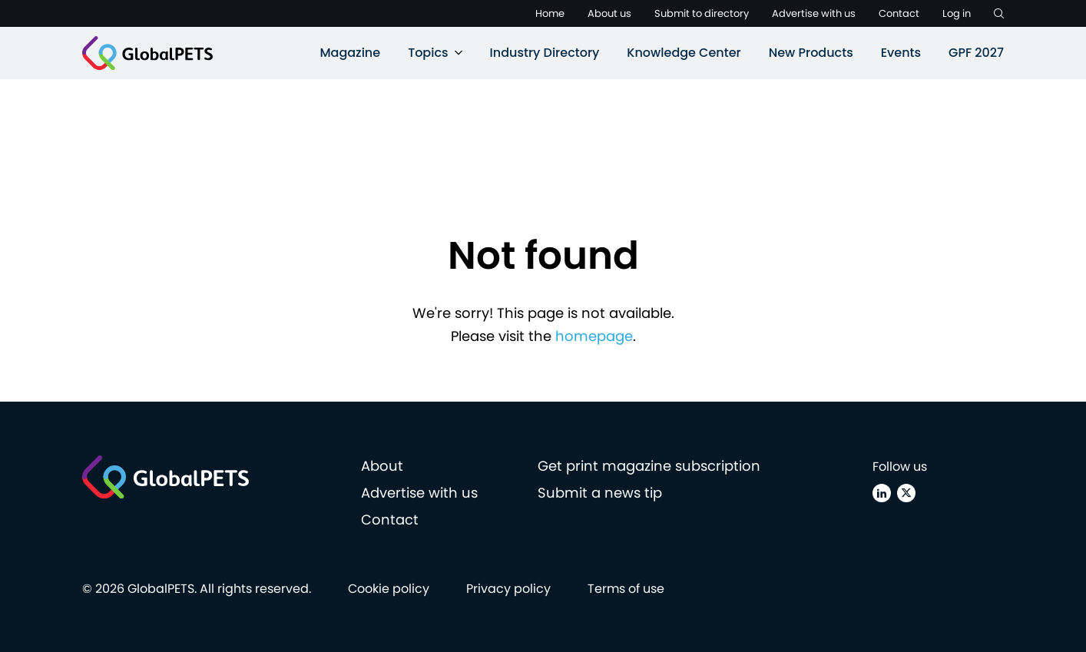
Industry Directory (545, 52)
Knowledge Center (683, 52)
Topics (428, 52)
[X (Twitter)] (906, 493)
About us (609, 13)
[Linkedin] (881, 493)
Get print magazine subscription (649, 465)
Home (550, 13)
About (382, 465)
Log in (956, 13)
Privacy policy (508, 588)
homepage (594, 336)
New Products (811, 52)
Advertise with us (814, 13)
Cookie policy (388, 588)
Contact (899, 13)
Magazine (350, 52)
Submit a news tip (600, 492)
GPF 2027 (976, 52)
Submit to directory (701, 13)
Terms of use (626, 588)
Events (901, 52)
